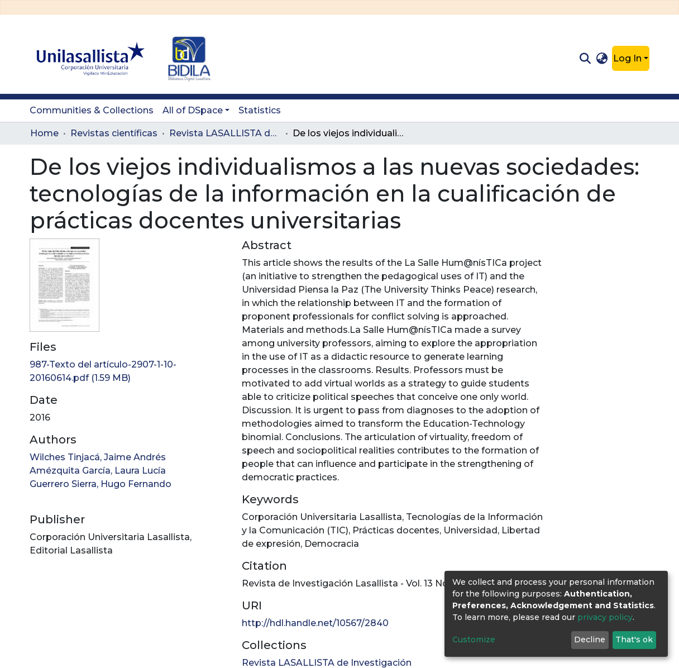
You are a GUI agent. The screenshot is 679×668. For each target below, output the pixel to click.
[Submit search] (585, 58)
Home (44, 133)
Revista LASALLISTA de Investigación (225, 133)
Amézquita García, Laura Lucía (98, 470)
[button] (602, 58)
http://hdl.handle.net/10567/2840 (315, 623)
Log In (627, 58)
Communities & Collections (92, 110)
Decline (589, 639)
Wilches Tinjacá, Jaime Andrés (98, 457)
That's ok (634, 639)
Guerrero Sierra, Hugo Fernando (100, 484)
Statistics (259, 110)
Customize (473, 639)
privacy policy (605, 617)
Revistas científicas (113, 133)
